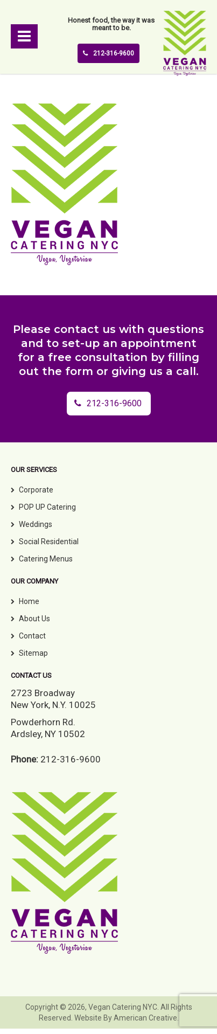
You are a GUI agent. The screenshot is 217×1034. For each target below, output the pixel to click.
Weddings (35, 524)
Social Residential (49, 541)
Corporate (36, 489)
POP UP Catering (47, 507)
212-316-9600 (108, 53)
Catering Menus (46, 558)
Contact (32, 635)
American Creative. (146, 1018)
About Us (34, 618)
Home (29, 601)
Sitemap (33, 653)
